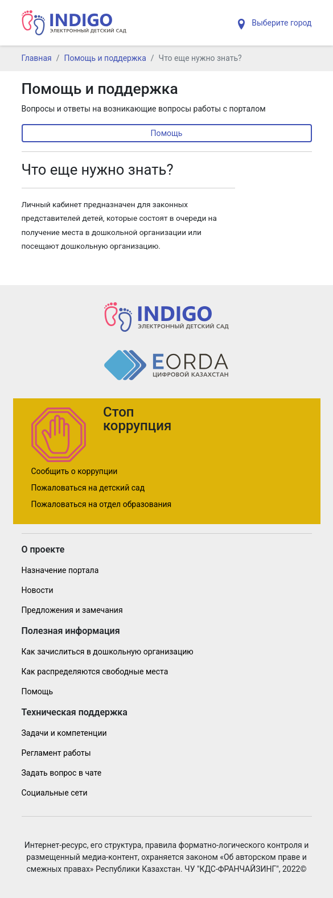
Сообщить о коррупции (74, 471)
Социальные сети (55, 792)
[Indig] (75, 22)
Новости (38, 590)
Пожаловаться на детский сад (88, 487)
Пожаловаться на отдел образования (101, 504)
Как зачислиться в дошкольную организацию (108, 651)
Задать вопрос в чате (62, 772)
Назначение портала (60, 570)
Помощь (167, 133)
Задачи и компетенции (64, 733)
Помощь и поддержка (105, 58)
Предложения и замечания (72, 610)
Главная (37, 58)
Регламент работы (56, 752)
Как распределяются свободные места (95, 671)
